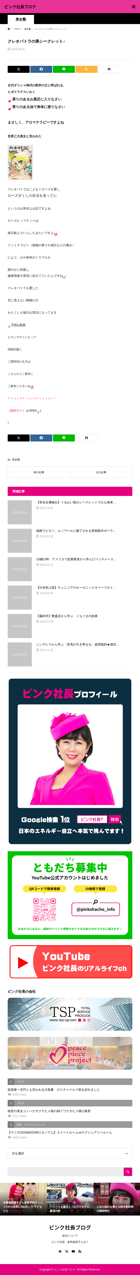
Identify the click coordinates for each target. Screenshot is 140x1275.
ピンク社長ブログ (20, 6)
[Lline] (64, 69)
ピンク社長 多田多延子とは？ (70, 1242)
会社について (70, 1235)
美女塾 (21, 19)
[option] (23, 1199)
